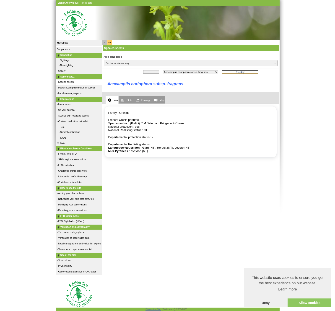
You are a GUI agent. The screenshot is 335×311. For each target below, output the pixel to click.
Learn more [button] (287, 289)
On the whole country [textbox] (118, 63)
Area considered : (113, 56)
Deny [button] (266, 303)
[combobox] (191, 63)
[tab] (112, 100)
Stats (61, 143)
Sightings (63, 60)
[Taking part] (86, 3)
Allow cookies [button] (309, 303)
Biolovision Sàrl (153, 309)
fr (104, 42)
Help (61, 127)
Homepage (62, 42)
